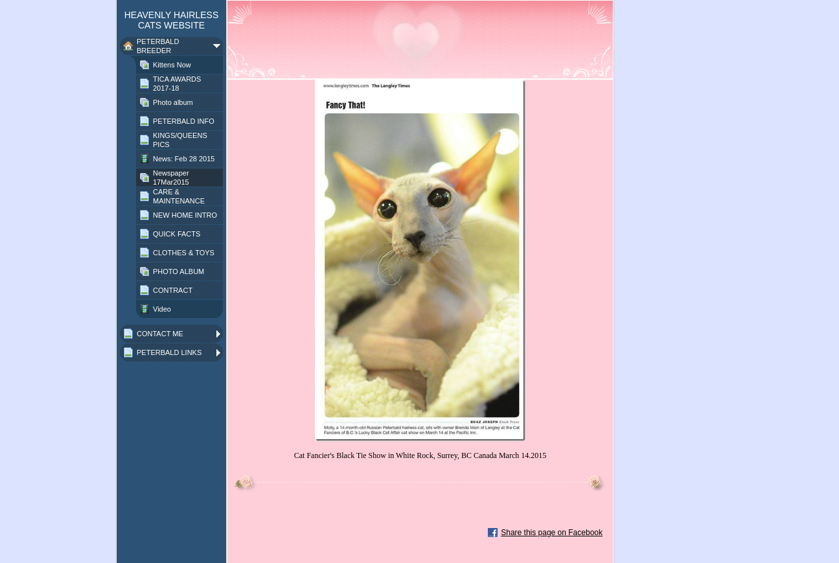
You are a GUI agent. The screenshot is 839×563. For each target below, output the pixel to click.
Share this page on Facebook (552, 532)
